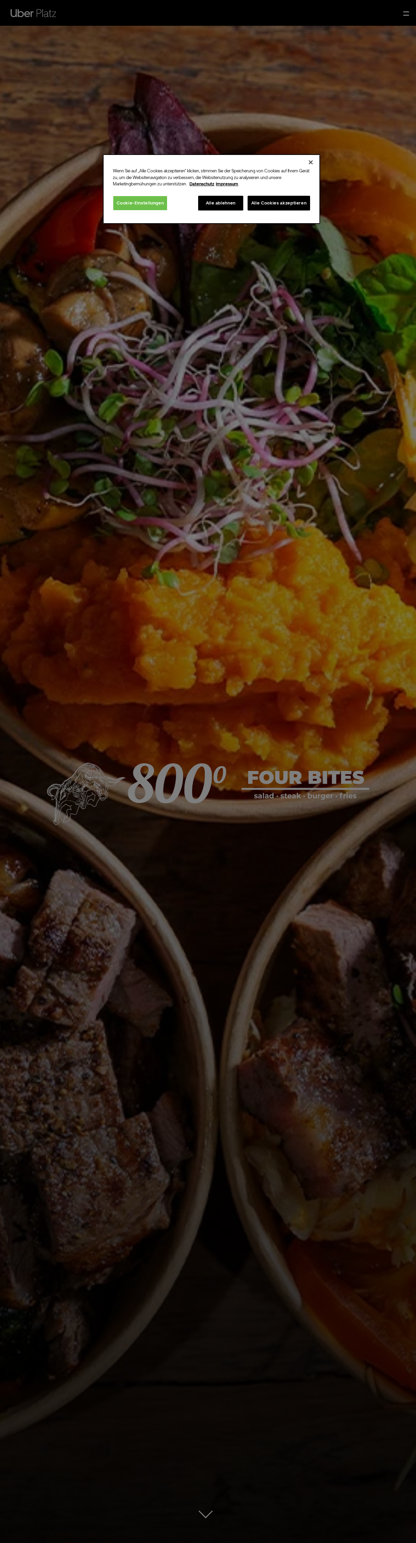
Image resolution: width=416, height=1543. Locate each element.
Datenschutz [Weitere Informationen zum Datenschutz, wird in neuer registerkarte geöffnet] (201, 183)
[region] (211, 189)
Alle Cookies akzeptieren (279, 202)
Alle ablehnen (221, 202)
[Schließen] (310, 162)
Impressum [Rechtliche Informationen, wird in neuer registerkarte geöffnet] (227, 183)
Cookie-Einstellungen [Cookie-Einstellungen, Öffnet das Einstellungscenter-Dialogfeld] (140, 202)
